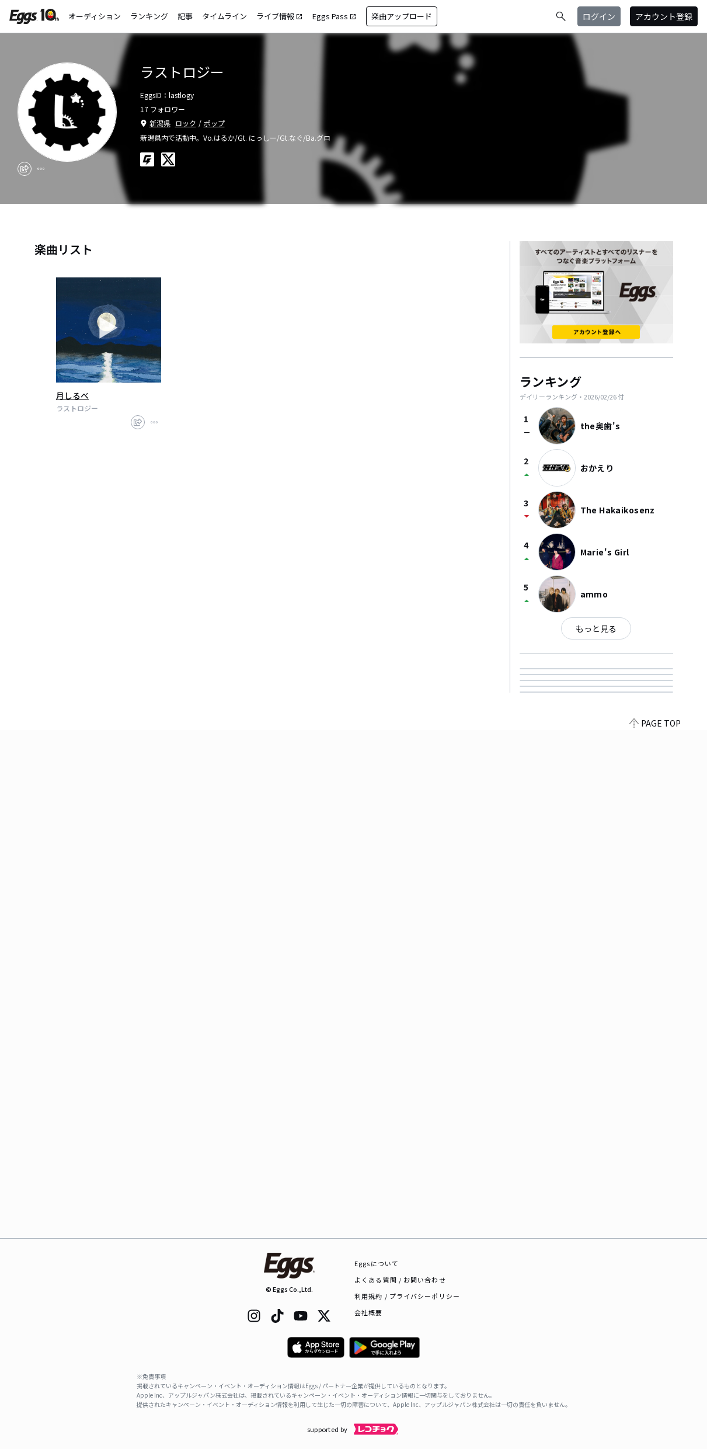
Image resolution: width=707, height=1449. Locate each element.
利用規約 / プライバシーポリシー (407, 1296)
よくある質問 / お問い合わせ (400, 1279)
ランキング (149, 16)
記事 (185, 16)
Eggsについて (376, 1263)
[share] (25, 169)
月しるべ (72, 395)
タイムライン (224, 16)
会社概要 (368, 1312)
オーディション (94, 16)
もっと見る (596, 628)
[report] (41, 169)
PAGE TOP (655, 1231)
